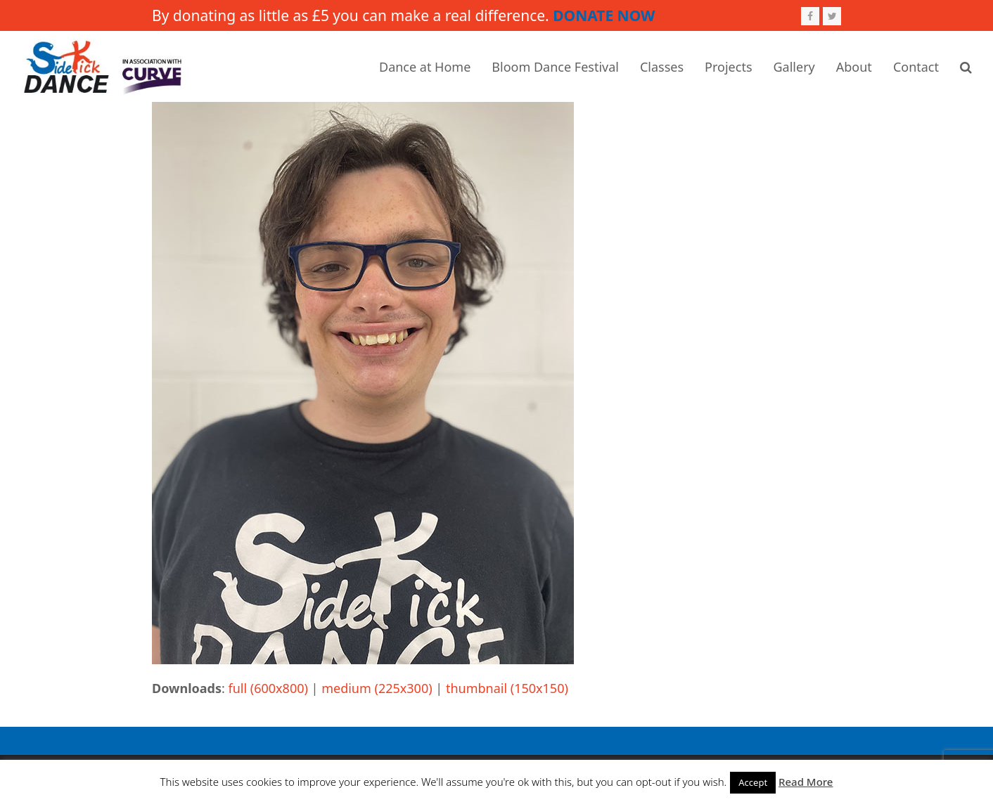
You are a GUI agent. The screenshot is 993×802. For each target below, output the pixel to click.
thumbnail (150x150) (507, 688)
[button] (965, 66)
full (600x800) (268, 688)
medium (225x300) (376, 688)
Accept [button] (752, 782)
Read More (806, 782)
